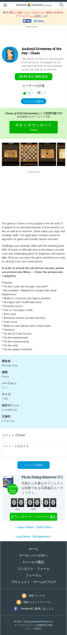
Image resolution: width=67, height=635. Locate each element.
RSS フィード (37, 595)
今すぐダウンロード (33, 127)
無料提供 (33, 76)
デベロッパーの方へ (33, 555)
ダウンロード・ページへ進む (33, 517)
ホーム (33, 549)
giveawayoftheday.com (41, 621)
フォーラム (34, 575)
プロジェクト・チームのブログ (33, 582)
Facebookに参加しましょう (37, 608)
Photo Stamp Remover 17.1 (42, 477)
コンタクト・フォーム (34, 569)
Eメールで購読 (33, 562)
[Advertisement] (33, 37)
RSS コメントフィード (37, 602)
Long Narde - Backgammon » (33, 536)
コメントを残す (34, 101)
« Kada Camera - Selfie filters (33, 527)
